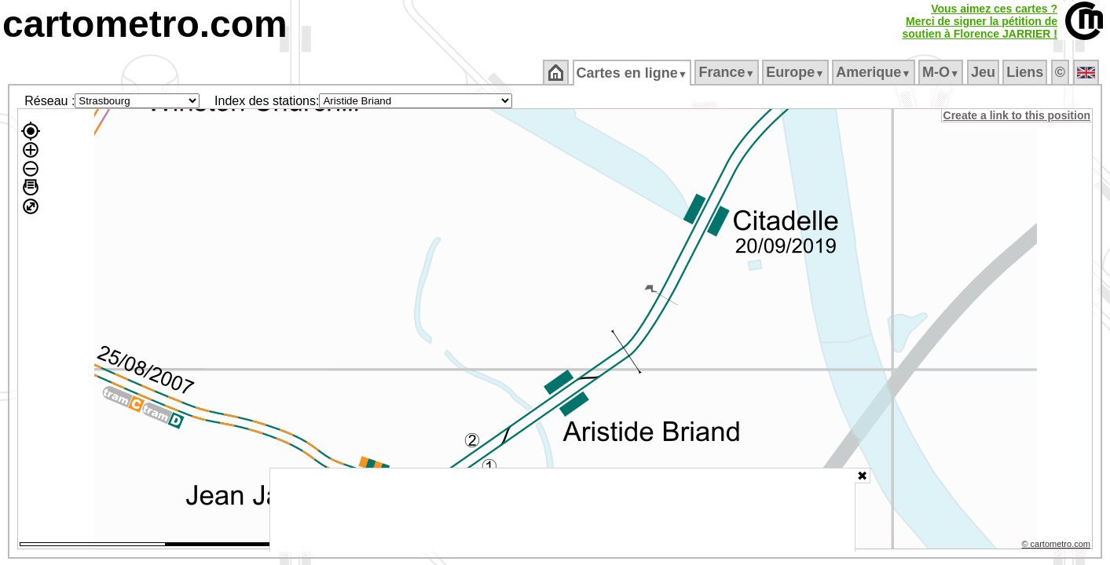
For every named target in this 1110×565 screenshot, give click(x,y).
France (728, 72)
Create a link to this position (1017, 115)
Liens (1026, 72)
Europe (796, 72)
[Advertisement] (562, 510)
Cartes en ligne (632, 73)
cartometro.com (145, 24)
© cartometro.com (1057, 546)
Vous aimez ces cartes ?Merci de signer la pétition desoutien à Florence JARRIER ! (979, 21)
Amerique (874, 72)
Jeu (984, 72)
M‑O (942, 72)
